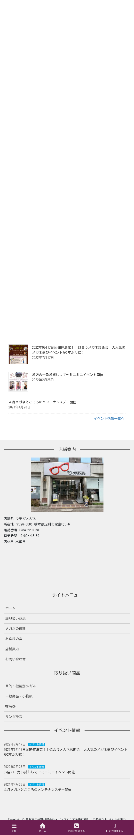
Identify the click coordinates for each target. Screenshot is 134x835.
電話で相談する (76, 827)
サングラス (13, 716)
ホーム (10, 608)
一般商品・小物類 (18, 696)
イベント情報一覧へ (109, 418)
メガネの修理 (15, 628)
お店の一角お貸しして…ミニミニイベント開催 (67, 375)
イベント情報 (36, 744)
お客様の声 (13, 639)
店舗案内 (12, 649)
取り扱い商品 (15, 618)
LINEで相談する (114, 827)
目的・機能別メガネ (20, 686)
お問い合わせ (15, 659)
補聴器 (10, 706)
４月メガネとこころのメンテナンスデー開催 (42, 402)
